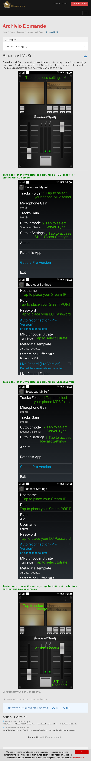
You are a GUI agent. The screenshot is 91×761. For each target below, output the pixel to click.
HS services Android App (16, 728)
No (66, 708)
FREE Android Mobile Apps (17, 721)
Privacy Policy (78, 758)
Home (5, 32)
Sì (55, 708)
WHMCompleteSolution (51, 737)
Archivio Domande (17, 32)
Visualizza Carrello (80, 4)
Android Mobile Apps (35, 32)
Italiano (56, 4)
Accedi (64, 4)
